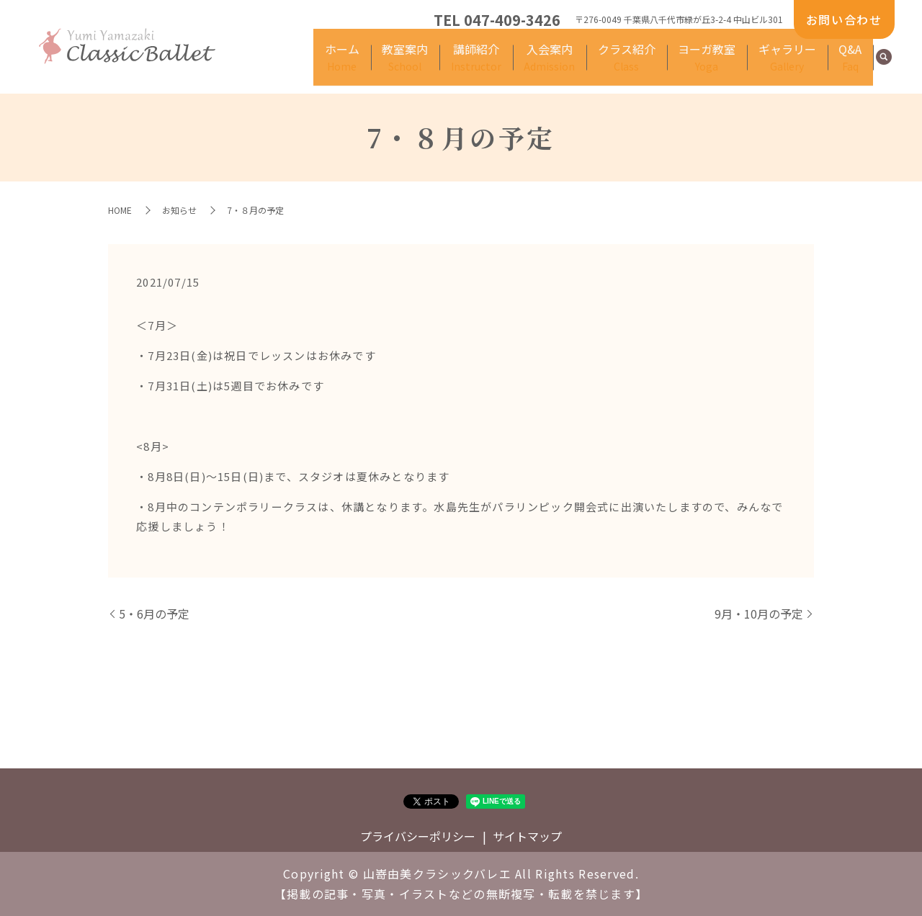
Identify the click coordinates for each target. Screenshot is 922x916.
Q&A (853, 65)
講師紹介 (521, 65)
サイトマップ (527, 836)
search (884, 66)
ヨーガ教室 (727, 65)
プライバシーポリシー (417, 836)
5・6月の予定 (154, 613)
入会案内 (587, 65)
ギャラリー (799, 65)
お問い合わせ (844, 19)
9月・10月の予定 (759, 613)
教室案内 (459, 65)
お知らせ (179, 210)
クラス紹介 (655, 65)
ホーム (405, 65)
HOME (120, 210)
